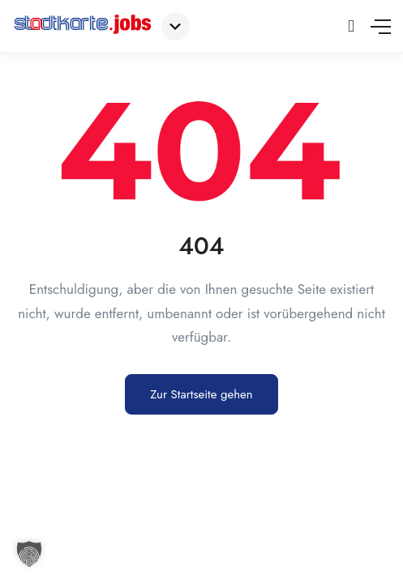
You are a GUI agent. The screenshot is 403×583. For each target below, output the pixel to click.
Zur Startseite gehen (201, 394)
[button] (29, 554)
